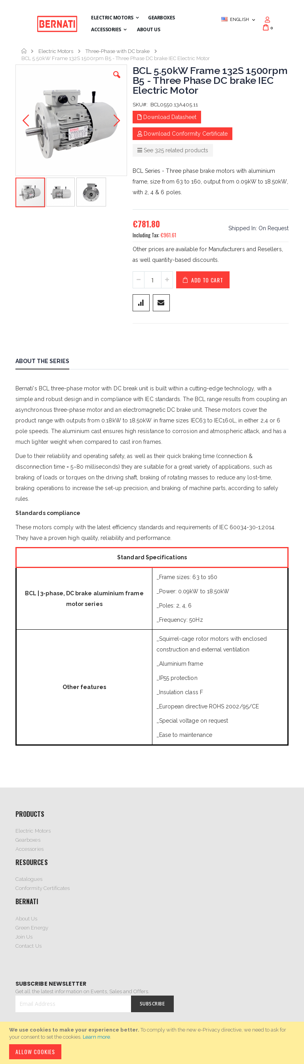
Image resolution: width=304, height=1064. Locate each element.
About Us (26, 919)
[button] (117, 81)
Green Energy (31, 928)
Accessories (29, 849)
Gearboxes (27, 840)
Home (24, 51)
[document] (153, 1042)
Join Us (23, 937)
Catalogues (28, 879)
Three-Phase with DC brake (118, 51)
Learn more (96, 1037)
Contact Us (28, 946)
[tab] (48, 362)
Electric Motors (55, 51)
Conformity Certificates (42, 888)
